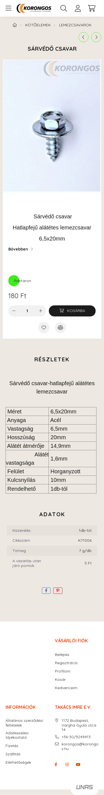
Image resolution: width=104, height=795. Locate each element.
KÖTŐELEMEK (38, 24)
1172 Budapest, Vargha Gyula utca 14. (79, 725)
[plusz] (40, 311)
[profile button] (77, 8)
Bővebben (18, 249)
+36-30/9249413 (76, 737)
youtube (78, 764)
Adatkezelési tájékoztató (17, 735)
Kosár (60, 679)
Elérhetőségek (18, 762)
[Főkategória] (14, 24)
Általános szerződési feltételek (24, 723)
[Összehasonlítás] (60, 327)
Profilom (62, 671)
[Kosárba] (72, 310)
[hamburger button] (8, 8)
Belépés (62, 654)
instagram (67, 764)
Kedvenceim (66, 688)
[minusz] (14, 311)
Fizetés (12, 745)
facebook (56, 764)
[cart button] (91, 8)
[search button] (63, 8)
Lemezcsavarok (75, 24)
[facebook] (46, 590)
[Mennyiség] (27, 310)
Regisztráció (66, 663)
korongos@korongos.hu (80, 746)
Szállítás (13, 754)
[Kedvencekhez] (43, 327)
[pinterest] (57, 590)
